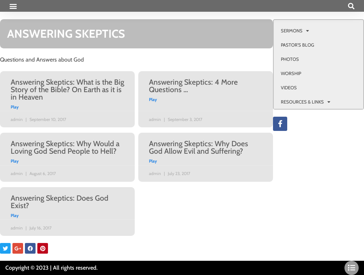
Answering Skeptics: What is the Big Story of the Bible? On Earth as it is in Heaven (67, 89)
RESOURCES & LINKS (305, 102)
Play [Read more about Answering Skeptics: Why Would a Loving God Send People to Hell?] (14, 161)
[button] (13, 6)
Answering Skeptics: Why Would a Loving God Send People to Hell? (65, 147)
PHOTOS (290, 59)
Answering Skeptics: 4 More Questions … (193, 86)
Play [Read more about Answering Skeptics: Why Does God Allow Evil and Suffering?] (153, 161)
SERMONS (295, 31)
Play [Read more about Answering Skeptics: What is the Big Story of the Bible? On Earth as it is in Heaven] (14, 107)
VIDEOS (289, 87)
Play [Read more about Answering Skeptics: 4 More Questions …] (153, 99)
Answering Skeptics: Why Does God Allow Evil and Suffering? (198, 147)
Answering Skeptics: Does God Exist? (59, 202)
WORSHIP (291, 73)
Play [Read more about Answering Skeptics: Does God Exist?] (14, 215)
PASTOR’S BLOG (297, 45)
